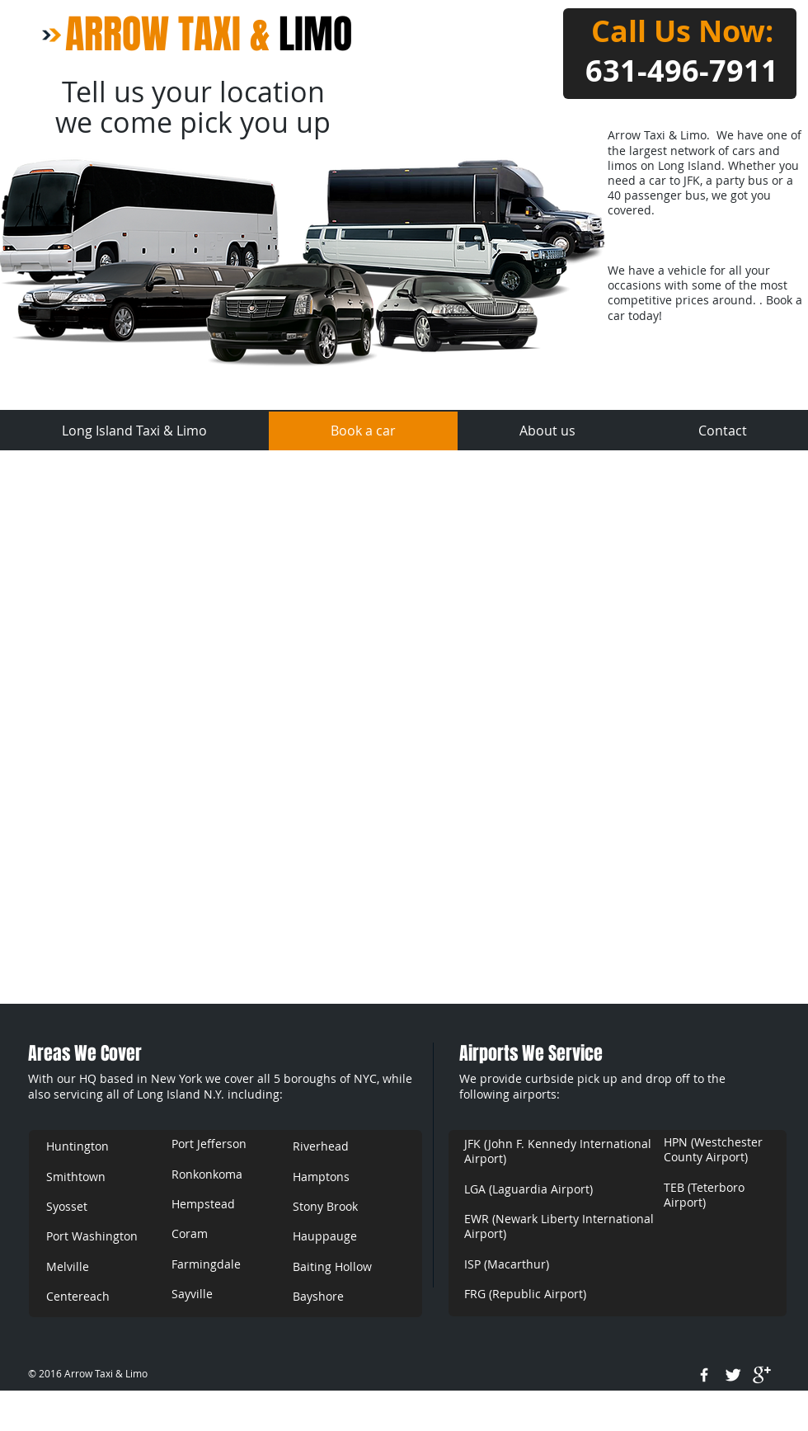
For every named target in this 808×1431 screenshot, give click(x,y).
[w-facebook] (704, 1375)
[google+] (762, 1375)
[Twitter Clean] (733, 1375)
